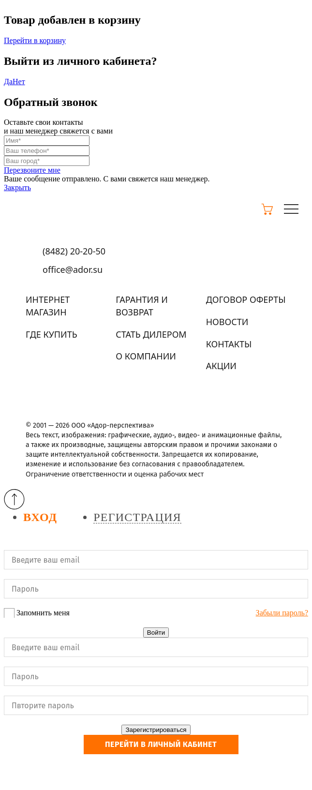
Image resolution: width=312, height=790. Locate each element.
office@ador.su (73, 269)
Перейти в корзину (35, 40)
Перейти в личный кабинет (161, 744)
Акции (221, 366)
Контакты (229, 344)
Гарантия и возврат (142, 306)
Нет (19, 81)
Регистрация (137, 517)
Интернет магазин (48, 306)
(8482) (74, 251)
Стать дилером (151, 334)
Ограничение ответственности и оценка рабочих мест (115, 473)
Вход (40, 517)
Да (8, 81)
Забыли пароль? (282, 613)
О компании (146, 356)
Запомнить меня (43, 613)
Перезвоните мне (32, 170)
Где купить (51, 334)
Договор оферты (246, 299)
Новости (227, 322)
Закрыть (17, 187)
